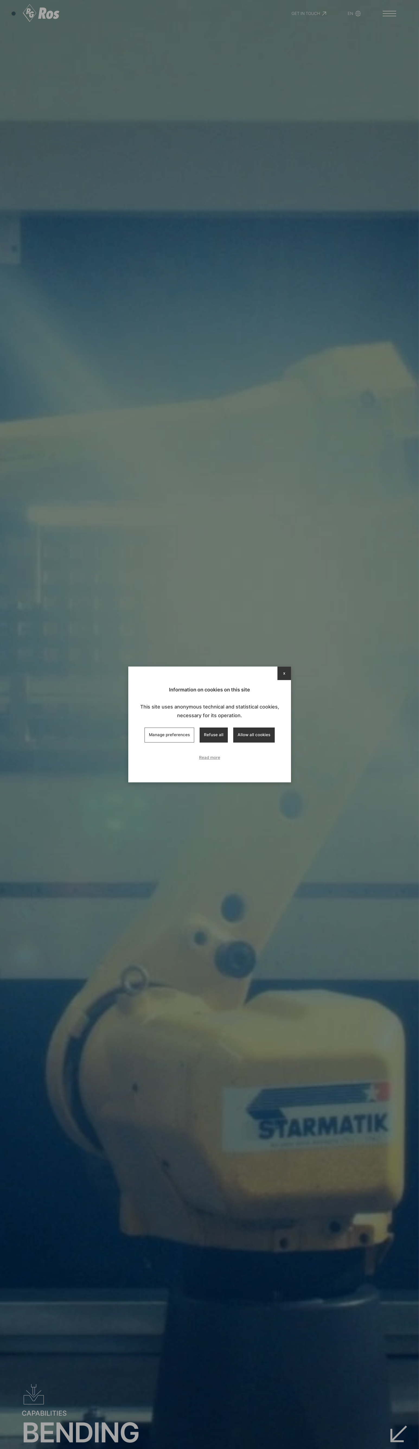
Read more (209, 757)
